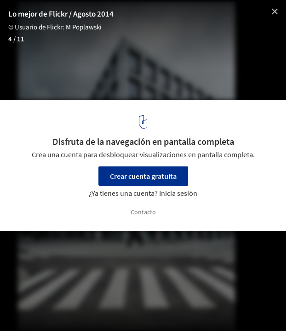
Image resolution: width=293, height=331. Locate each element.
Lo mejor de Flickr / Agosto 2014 (61, 14)
